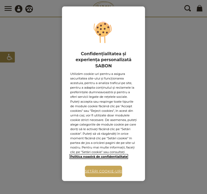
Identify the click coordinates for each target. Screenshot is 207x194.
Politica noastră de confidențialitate (98, 156)
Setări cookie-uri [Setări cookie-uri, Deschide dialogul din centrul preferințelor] (103, 171)
